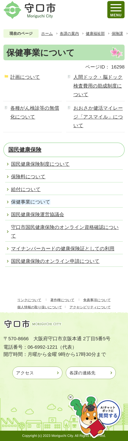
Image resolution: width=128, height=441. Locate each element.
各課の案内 (69, 33)
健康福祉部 (95, 33)
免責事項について (97, 300)
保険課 (117, 33)
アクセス (25, 372)
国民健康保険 (24, 150)
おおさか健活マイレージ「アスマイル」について (98, 116)
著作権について (62, 300)
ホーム (47, 33)
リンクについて (29, 300)
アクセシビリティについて (90, 307)
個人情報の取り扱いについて (39, 307)
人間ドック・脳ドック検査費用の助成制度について (98, 85)
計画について (25, 77)
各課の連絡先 (82, 372)
